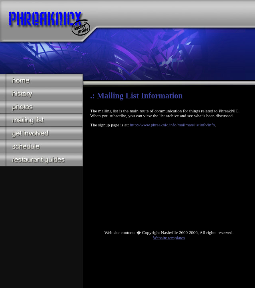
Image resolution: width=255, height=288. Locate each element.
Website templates (169, 237)
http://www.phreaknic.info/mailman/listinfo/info (172, 124)
